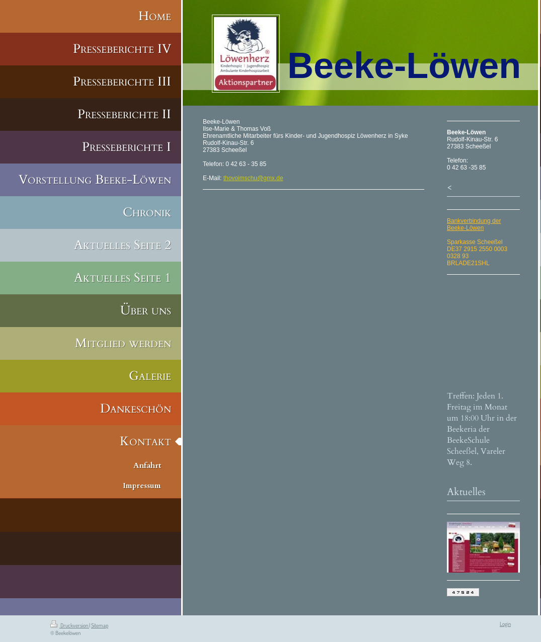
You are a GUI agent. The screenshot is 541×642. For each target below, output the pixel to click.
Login (505, 623)
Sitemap (99, 625)
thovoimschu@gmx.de (253, 178)
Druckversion (69, 625)
